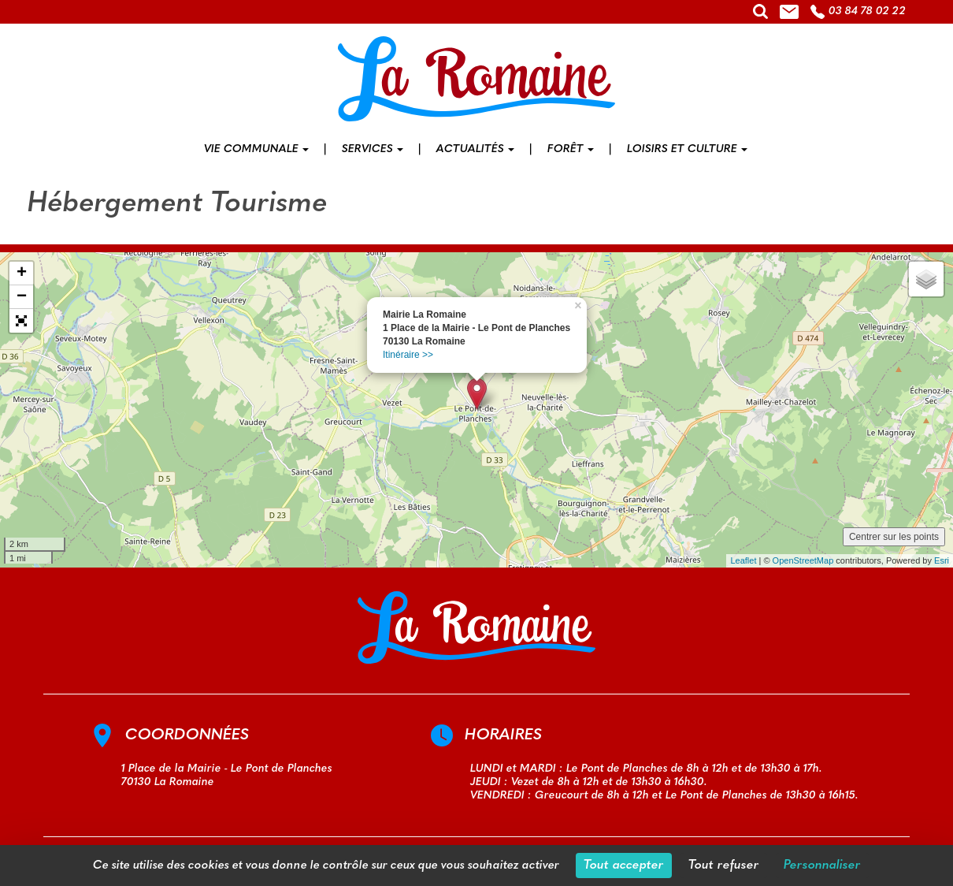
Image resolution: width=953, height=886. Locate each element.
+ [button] (22, 273)
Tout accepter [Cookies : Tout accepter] (624, 865)
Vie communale (256, 149)
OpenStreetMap (803, 560)
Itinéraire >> (408, 354)
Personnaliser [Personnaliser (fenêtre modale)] (822, 865)
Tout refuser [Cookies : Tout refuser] (723, 865)
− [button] (22, 297)
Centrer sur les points (894, 536)
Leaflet (743, 560)
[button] (21, 321)
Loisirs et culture (687, 149)
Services (372, 149)
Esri (941, 560)
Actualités (475, 149)
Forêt (570, 149)
